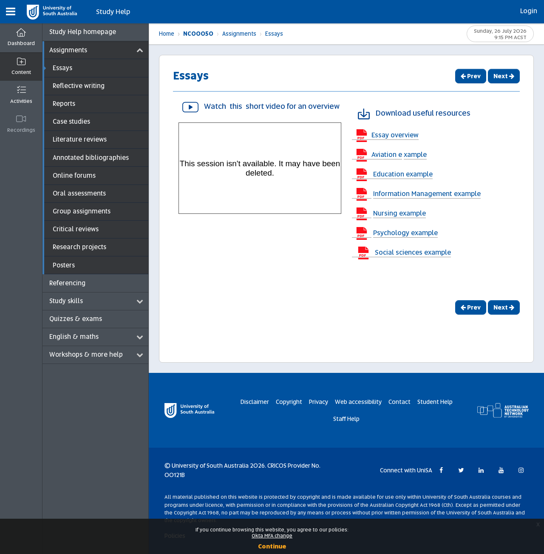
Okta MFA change (272, 535)
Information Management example (427, 193)
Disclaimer (255, 402)
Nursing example (399, 213)
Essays (274, 33)
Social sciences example (412, 252)
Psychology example (405, 232)
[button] (10, 11)
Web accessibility (358, 402)
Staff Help (346, 419)
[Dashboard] (21, 38)
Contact (399, 402)
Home (166, 33)
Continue (272, 546)
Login (528, 10)
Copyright (289, 402)
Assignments (239, 33)
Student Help (435, 402)
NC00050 (198, 33)
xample (415, 154)
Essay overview (395, 135)
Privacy (318, 402)
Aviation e (386, 154)
